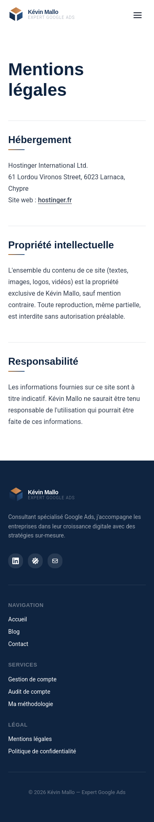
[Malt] (35, 560)
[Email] (55, 560)
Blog (14, 631)
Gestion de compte (32, 679)
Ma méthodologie (30, 704)
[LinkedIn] (15, 560)
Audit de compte (29, 691)
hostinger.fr (54, 200)
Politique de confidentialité (42, 751)
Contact (18, 644)
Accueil (17, 619)
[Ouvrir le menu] (137, 15)
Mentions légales (30, 739)
